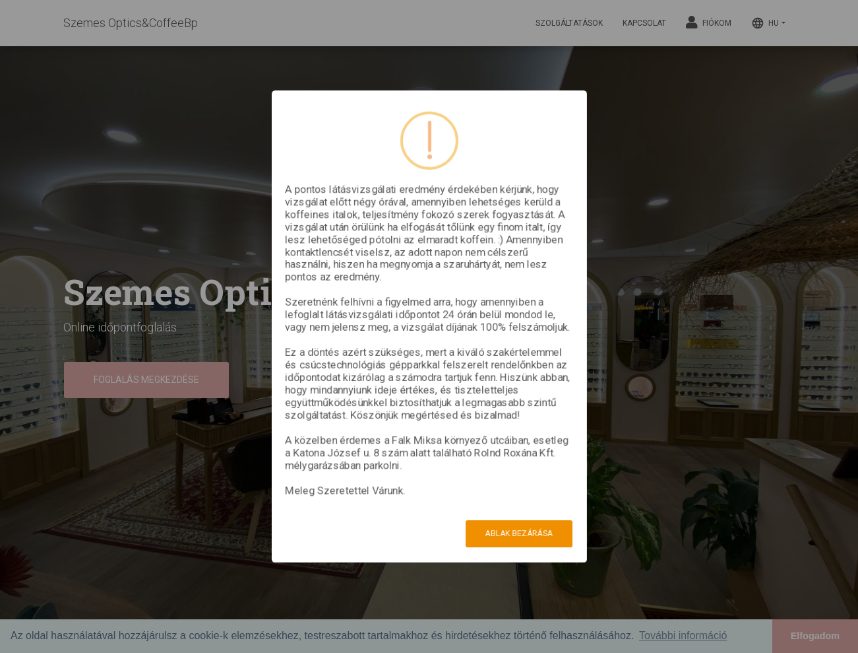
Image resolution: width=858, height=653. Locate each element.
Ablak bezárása (519, 533)
